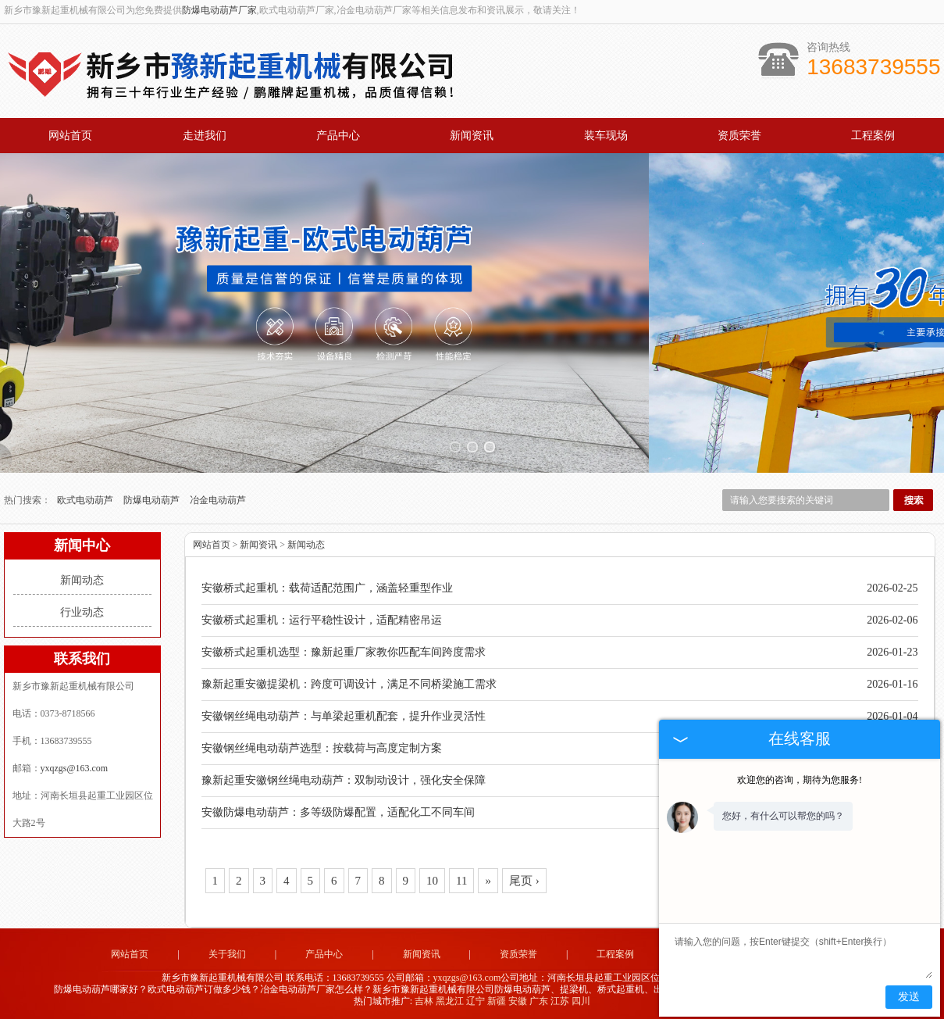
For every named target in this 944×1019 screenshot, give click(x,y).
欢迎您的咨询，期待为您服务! (799, 779)
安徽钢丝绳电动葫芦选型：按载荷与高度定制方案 (321, 748)
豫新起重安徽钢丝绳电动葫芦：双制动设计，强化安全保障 (343, 780)
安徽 (517, 1001)
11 (461, 880)
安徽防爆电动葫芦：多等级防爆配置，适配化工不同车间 (338, 812)
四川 (581, 1001)
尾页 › (524, 880)
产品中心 (338, 135)
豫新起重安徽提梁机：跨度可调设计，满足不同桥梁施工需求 (349, 684)
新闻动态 (82, 580)
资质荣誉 (739, 135)
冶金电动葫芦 (218, 500)
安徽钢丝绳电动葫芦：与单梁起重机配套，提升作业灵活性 (343, 716)
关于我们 (227, 954)
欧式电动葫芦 (86, 500)
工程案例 (873, 135)
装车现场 (606, 135)
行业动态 (82, 612)
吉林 (424, 1001)
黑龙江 (450, 1001)
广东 (538, 1001)
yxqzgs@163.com (75, 768)
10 (432, 880)
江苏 (559, 1001)
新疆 (496, 1001)
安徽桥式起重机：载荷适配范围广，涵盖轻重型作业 (327, 588)
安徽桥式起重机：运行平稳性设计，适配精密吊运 (321, 620)
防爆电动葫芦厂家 (219, 10)
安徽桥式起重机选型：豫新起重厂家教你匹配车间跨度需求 (343, 652)
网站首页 (70, 135)
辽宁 (475, 1001)
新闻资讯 (471, 135)
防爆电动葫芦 (152, 500)
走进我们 (204, 135)
